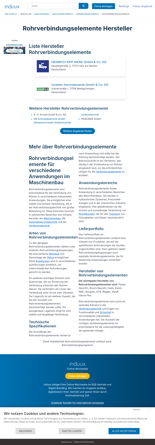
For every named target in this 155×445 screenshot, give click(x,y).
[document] (77, 419)
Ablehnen (25, 431)
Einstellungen (72, 431)
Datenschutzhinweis (84, 442)
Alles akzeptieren (124, 431)
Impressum (66, 442)
